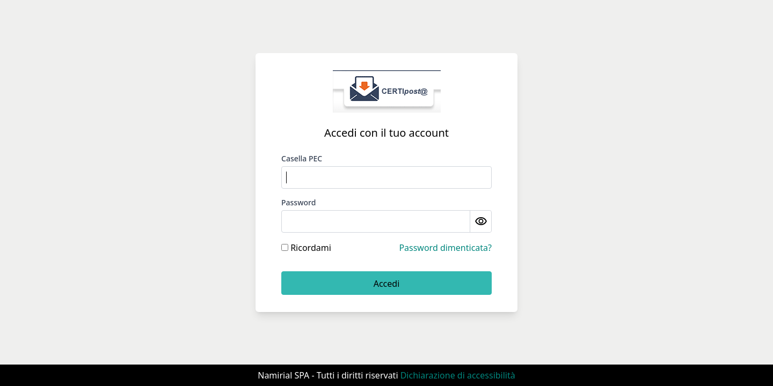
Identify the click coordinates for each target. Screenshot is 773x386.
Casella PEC (301, 158)
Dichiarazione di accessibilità (457, 375)
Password (298, 202)
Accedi (387, 284)
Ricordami (306, 248)
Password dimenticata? (445, 248)
